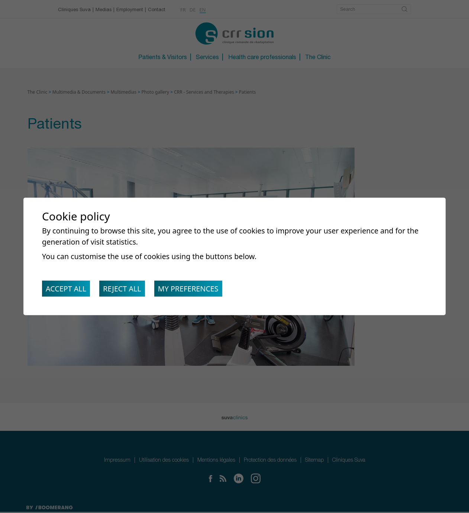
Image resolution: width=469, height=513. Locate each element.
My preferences (192, 289)
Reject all (124, 289)
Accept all (67, 289)
